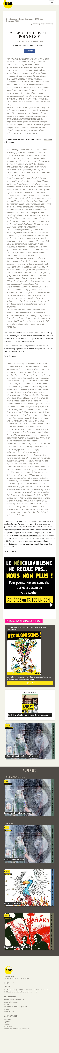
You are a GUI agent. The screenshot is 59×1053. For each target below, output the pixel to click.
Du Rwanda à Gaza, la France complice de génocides (24, 621)
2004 (37, 19)
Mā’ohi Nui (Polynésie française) (24, 45)
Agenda (7, 1022)
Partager (30, 51)
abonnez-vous (30, 683)
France (6, 1009)
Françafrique (9, 1011)
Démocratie (41, 45)
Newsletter (8, 1026)
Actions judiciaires (11, 1002)
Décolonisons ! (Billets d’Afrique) (19, 19)
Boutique (7, 1019)
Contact (7, 1024)
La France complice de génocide (16, 1007)
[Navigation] (52, 2)
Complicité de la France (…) (14, 1000)
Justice (6, 1004)
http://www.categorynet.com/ (30, 535)
